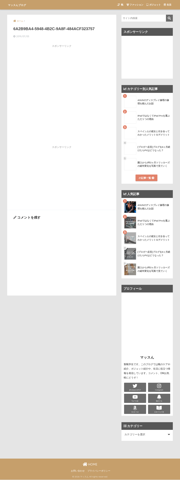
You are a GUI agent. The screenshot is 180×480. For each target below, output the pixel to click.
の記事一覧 (146, 177)
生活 (167, 4)
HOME (90, 464)
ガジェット (153, 4)
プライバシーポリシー (98, 471)
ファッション (134, 4)
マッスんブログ (21, 4)
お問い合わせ (78, 471)
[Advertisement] (61, 71)
